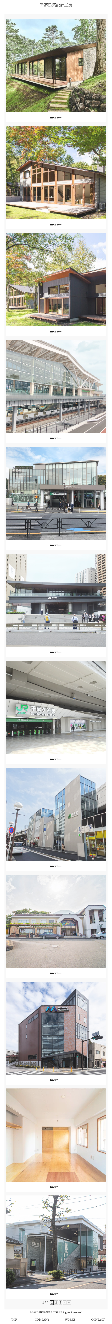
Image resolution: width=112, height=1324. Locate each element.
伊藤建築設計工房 (56, 5)
